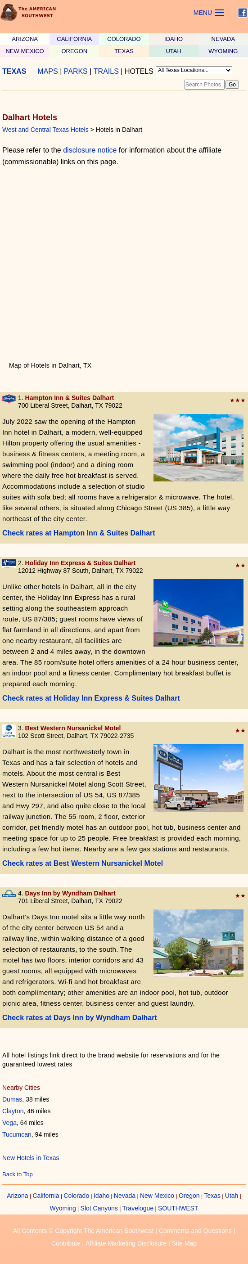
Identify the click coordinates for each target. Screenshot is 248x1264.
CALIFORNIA (74, 39)
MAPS (47, 71)
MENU (203, 12)
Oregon (189, 1195)
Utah (232, 1195)
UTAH (173, 51)
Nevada (124, 1195)
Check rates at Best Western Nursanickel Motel (82, 863)
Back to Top (17, 1174)
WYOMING (223, 51)
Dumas (12, 1099)
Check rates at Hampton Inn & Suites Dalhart (78, 533)
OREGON (74, 51)
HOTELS (139, 71)
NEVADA (223, 39)
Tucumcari (17, 1134)
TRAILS (106, 71)
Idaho (101, 1195)
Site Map (184, 1243)
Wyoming (63, 1208)
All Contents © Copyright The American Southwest (83, 1230)
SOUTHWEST (178, 1208)
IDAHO (173, 39)
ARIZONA (25, 39)
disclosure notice (90, 150)
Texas (212, 1195)
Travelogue (138, 1208)
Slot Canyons (99, 1208)
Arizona (17, 1195)
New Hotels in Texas (30, 1157)
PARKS (76, 71)
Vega (9, 1122)
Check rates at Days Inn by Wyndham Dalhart (79, 1017)
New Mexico (157, 1195)
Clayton (12, 1111)
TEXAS (124, 51)
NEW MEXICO (24, 51)
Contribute (66, 1243)
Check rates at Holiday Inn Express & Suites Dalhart (91, 698)
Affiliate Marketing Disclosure (126, 1243)
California (45, 1195)
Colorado (76, 1195)
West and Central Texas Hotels (45, 129)
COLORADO (123, 39)
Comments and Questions (195, 1230)
